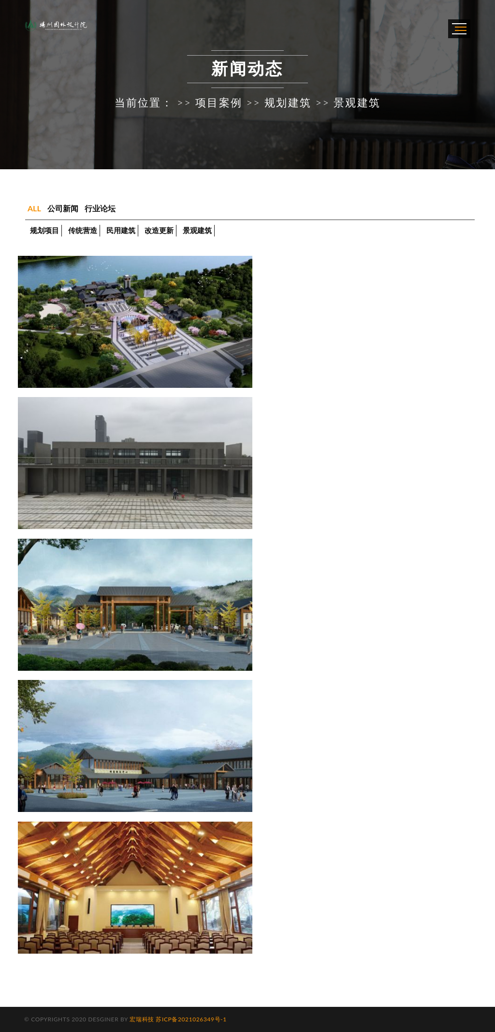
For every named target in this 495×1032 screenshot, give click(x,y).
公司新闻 (62, 208)
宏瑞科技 (142, 1019)
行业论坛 (100, 208)
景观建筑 (197, 230)
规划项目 (44, 230)
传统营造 (82, 230)
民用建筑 (120, 230)
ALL (34, 208)
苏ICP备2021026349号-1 (191, 1019)
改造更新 (159, 230)
